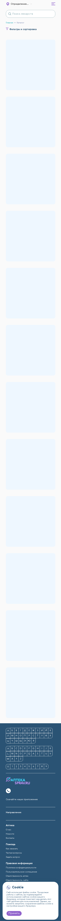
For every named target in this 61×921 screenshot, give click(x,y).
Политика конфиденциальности (21, 868)
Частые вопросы (14, 853)
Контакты (10, 838)
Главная (9, 23)
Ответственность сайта (17, 880)
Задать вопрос (13, 857)
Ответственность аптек (17, 876)
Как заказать (12, 849)
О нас (8, 830)
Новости (10, 834)
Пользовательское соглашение (21, 872)
